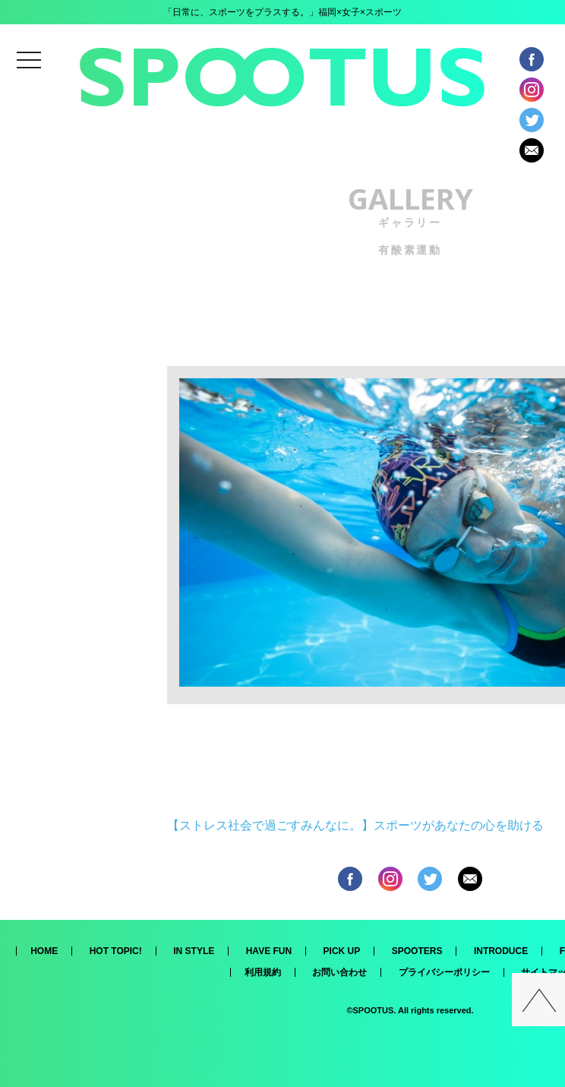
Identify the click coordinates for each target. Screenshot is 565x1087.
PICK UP (342, 951)
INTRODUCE (501, 951)
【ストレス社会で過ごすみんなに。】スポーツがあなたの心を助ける (355, 825)
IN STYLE (193, 951)
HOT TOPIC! (116, 951)
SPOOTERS (417, 951)
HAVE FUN (269, 951)
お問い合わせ (339, 972)
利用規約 (263, 972)
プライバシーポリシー (444, 972)
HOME (44, 951)
